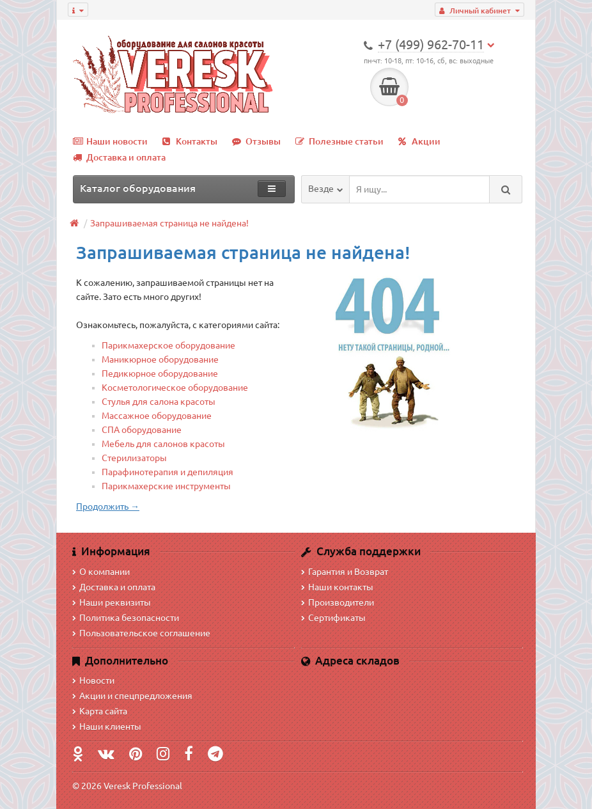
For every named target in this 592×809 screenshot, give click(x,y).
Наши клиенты (106, 726)
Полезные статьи (339, 141)
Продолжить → (107, 506)
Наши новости (110, 141)
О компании (101, 572)
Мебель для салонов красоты (163, 444)
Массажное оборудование (157, 416)
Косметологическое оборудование (175, 387)
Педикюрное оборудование (160, 373)
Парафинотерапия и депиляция (167, 472)
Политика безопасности (125, 618)
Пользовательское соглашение (141, 633)
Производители (337, 602)
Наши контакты (337, 587)
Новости (93, 680)
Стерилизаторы (134, 458)
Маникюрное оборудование (160, 359)
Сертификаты (333, 618)
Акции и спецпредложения (132, 696)
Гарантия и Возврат (344, 572)
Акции (419, 141)
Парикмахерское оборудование (168, 345)
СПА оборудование (142, 430)
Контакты (189, 141)
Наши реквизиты (111, 602)
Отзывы (256, 141)
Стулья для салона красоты (158, 402)
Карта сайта (99, 711)
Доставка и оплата (119, 157)
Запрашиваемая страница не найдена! (169, 223)
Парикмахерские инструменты (166, 486)
